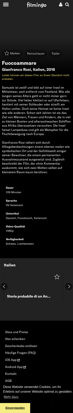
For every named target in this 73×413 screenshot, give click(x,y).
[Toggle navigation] (5, 4)
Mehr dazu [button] (11, 397)
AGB (8, 381)
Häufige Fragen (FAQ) (20, 353)
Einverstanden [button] (15, 407)
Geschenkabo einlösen (21, 346)
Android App (15, 367)
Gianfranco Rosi (16, 69)
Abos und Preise (16, 332)
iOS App (12, 360)
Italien (39, 69)
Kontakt (11, 374)
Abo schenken (15, 339)
